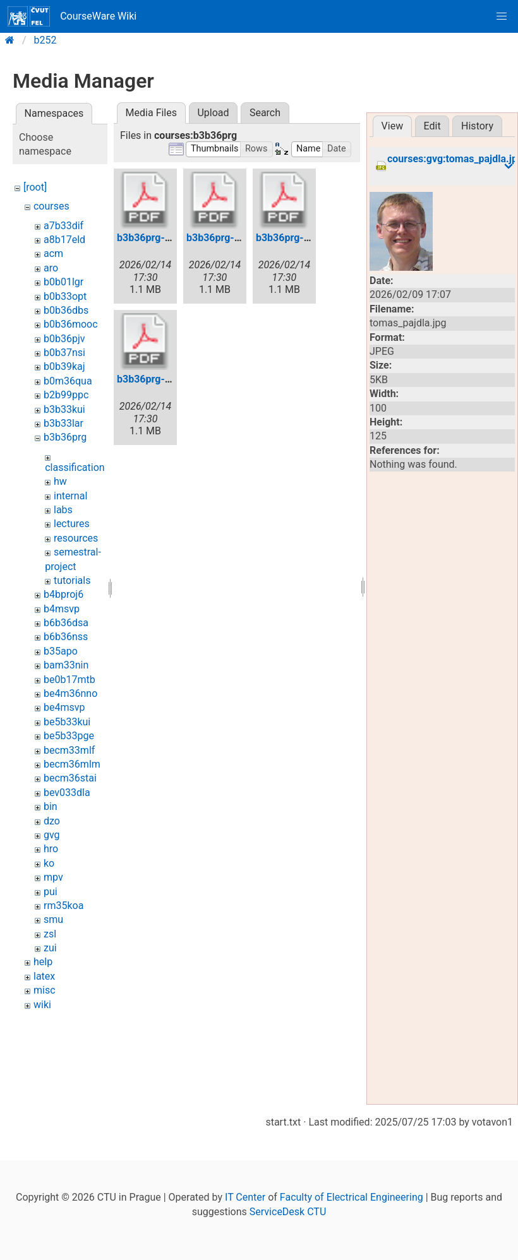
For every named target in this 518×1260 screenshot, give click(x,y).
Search (265, 113)
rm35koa (63, 906)
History (477, 126)
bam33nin (66, 665)
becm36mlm (72, 764)
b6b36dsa (66, 623)
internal (70, 496)
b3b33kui (64, 409)
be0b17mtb (69, 680)
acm (53, 253)
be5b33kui (67, 722)
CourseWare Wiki (72, 16)
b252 (45, 40)
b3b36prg (65, 437)
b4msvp (62, 609)
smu (53, 919)
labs (63, 510)
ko (49, 863)
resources (76, 538)
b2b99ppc (66, 395)
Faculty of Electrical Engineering (351, 1197)
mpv (53, 877)
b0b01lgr (63, 282)
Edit (432, 126)
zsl (50, 934)
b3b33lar (63, 423)
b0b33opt (65, 296)
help (42, 962)
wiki (42, 1005)
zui (50, 948)
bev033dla (67, 793)
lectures (72, 524)
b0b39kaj (64, 366)
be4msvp (64, 707)
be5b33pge (69, 736)
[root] (35, 187)
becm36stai (70, 778)
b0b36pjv (64, 339)
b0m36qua (68, 381)
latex (44, 976)
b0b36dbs (66, 310)
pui (50, 892)
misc (44, 990)
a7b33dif (63, 226)
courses (51, 206)
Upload (213, 113)
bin (50, 806)
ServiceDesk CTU (288, 1212)
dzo (52, 821)
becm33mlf (69, 750)
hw (60, 481)
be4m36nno (70, 693)
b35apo (61, 651)
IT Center (245, 1197)
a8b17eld (64, 240)
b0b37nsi (64, 353)
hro (51, 849)
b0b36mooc (71, 324)
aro (51, 268)
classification (74, 467)
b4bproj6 (63, 594)
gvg (52, 835)
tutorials (72, 580)
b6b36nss (66, 637)
